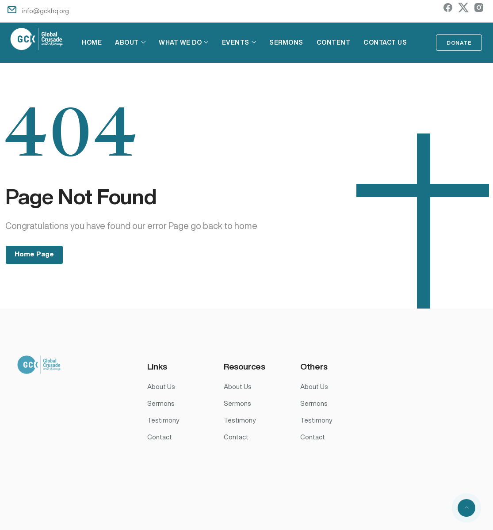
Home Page (34, 254)
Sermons (285, 42)
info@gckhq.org (45, 11)
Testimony (163, 420)
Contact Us (384, 42)
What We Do (179, 42)
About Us (161, 386)
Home (91, 42)
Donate (459, 43)
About (126, 42)
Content (333, 42)
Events (234, 42)
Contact (159, 437)
